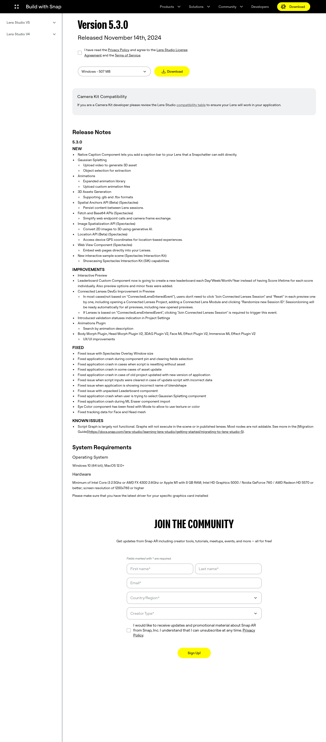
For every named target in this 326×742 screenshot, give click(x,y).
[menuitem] (31, 22)
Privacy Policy (118, 50)
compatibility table (191, 105)
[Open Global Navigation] (16, 6)
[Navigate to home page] (43, 7)
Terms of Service (127, 55)
